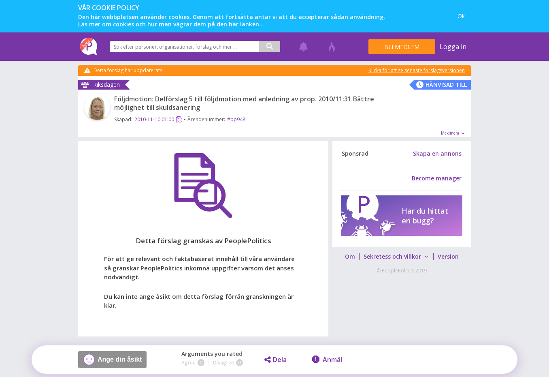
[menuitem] (349, 256)
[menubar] (401, 256)
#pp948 (236, 119)
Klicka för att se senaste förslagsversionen (416, 70)
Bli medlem (401, 47)
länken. (250, 24)
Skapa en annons (437, 153)
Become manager (437, 178)
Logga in (453, 46)
